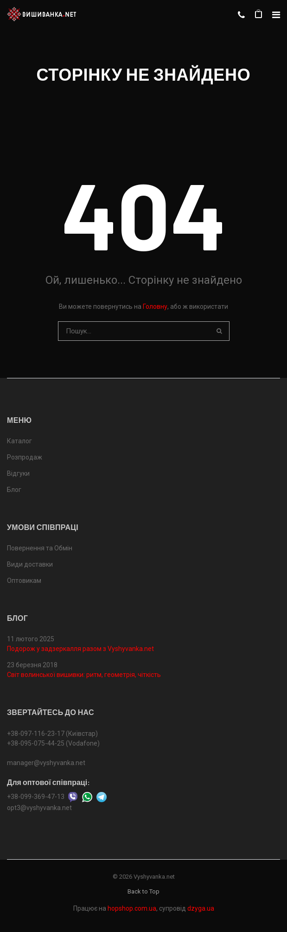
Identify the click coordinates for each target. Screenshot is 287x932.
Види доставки (30, 564)
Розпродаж (24, 457)
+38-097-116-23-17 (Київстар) (52, 733)
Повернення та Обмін (39, 548)
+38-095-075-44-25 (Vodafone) (53, 743)
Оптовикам (24, 580)
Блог (14, 489)
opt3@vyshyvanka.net (39, 807)
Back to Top (143, 891)
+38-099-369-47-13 (35, 796)
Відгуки (18, 473)
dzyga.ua (200, 908)
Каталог (19, 441)
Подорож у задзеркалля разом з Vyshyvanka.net (80, 648)
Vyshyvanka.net (154, 876)
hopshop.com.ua (132, 908)
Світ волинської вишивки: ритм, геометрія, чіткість (84, 674)
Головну (155, 306)
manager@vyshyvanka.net (46, 762)
